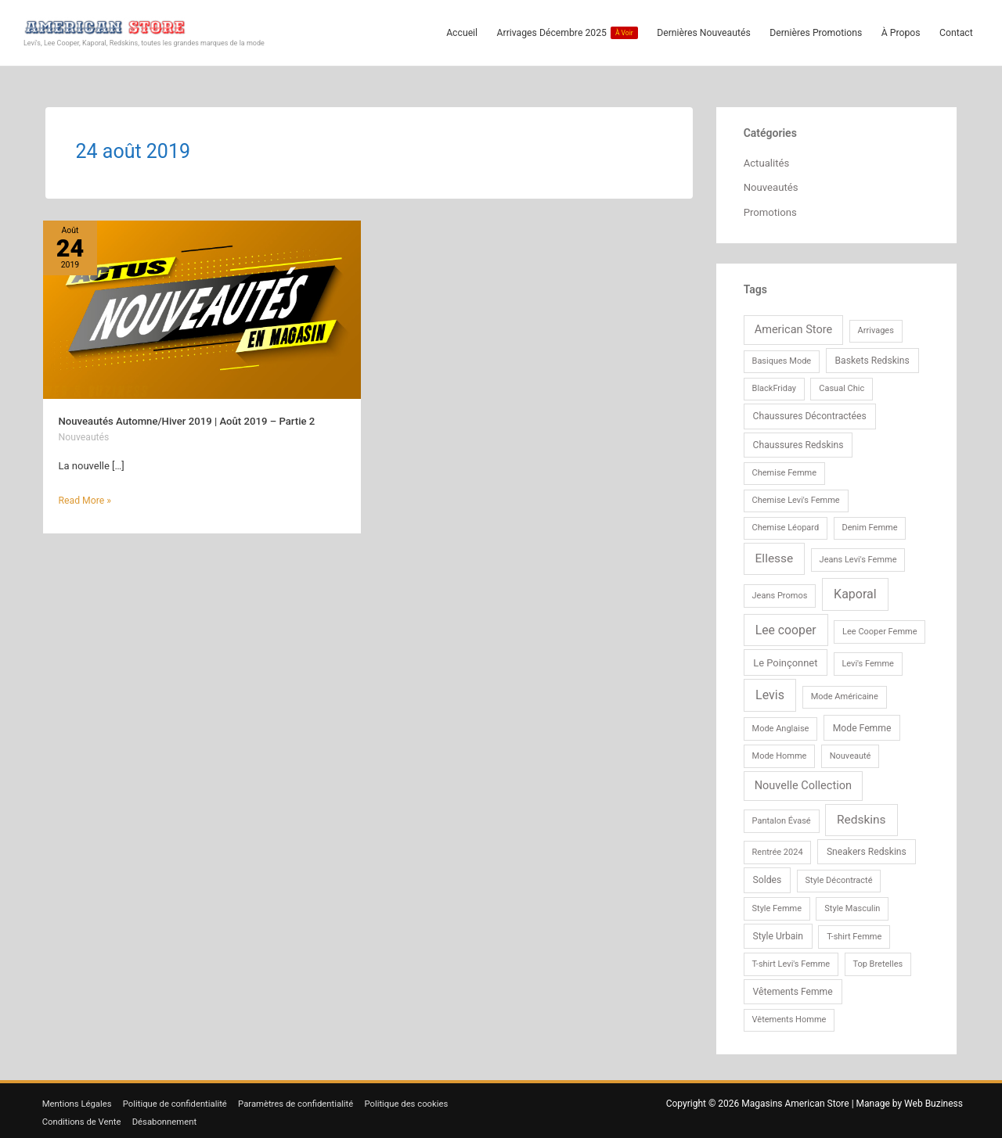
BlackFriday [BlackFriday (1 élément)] (774, 386)
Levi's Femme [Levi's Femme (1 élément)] (868, 660)
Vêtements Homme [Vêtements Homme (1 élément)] (789, 1016)
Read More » (87, 496)
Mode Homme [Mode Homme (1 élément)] (779, 753)
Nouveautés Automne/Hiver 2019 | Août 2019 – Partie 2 (195, 418)
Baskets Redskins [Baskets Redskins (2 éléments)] (872, 357)
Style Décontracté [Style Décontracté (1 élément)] (839, 877)
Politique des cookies (426, 1100)
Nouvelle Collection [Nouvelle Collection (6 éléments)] (803, 782)
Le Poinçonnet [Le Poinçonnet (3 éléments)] (785, 660)
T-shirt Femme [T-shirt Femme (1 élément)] (854, 933)
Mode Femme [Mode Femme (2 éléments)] (862, 725)
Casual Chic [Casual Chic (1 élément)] (841, 386)
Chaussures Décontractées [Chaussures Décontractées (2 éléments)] (810, 413)
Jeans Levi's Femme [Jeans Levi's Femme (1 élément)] (858, 556)
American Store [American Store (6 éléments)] (793, 326)
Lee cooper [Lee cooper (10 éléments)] (785, 626)
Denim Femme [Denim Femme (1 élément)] (869, 524)
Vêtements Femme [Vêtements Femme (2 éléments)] (793, 988)
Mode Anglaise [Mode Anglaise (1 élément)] (780, 725)
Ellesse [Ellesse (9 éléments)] (774, 555)
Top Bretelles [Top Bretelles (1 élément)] (877, 961)
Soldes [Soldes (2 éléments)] (767, 876)
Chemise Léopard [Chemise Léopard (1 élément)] (786, 524)
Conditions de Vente (81, 1117)
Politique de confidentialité (180, 1100)
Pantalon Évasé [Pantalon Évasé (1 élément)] (781, 818)
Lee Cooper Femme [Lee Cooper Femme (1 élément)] (879, 628)
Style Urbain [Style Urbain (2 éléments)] (778, 933)
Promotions (772, 209)
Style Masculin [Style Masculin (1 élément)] (852, 905)
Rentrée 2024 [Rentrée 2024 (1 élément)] (777, 849)
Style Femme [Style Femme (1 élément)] (777, 905)
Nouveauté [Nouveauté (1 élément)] (850, 753)
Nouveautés (86, 434)
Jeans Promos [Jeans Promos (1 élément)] (780, 592)
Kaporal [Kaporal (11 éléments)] (855, 590)
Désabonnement (169, 1117)
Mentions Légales (76, 1100)
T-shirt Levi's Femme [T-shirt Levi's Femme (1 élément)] (791, 961)
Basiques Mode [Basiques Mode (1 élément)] (782, 358)
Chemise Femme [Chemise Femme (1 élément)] (784, 470)
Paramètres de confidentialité (308, 1100)
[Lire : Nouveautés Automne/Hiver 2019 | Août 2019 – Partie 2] (202, 307)
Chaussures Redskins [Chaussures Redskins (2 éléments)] (798, 441)
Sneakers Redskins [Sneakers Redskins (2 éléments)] (866, 848)
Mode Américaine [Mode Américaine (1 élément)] (844, 694)
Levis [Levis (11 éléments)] (769, 692)
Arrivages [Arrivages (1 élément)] (876, 327)
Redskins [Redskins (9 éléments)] (861, 817)
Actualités (768, 160)
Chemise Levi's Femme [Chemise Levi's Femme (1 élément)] (796, 497)
